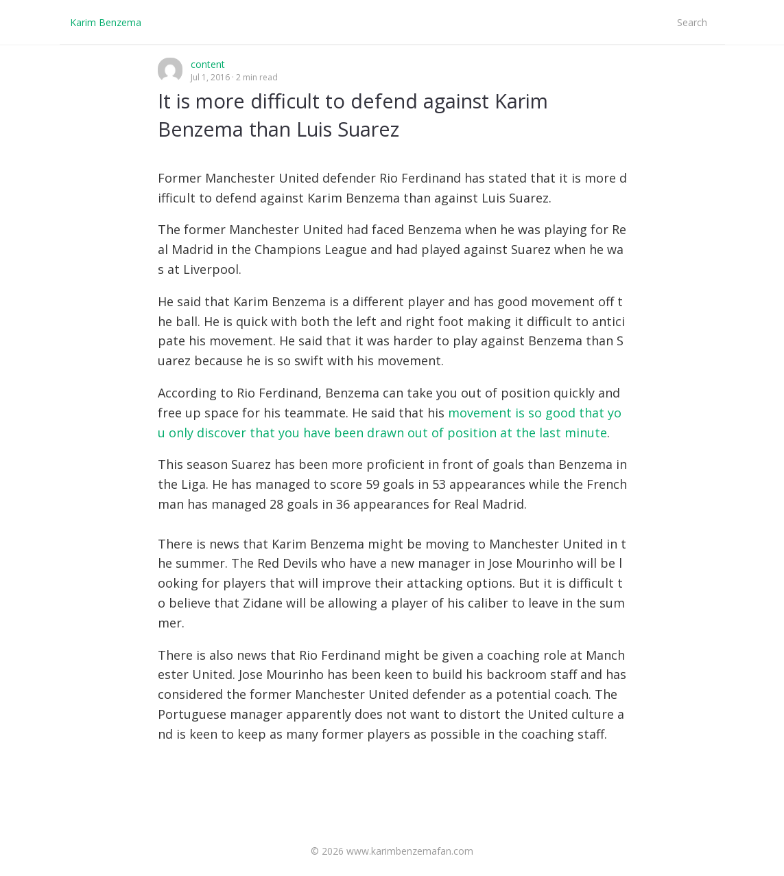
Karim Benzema (105, 22)
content (208, 64)
